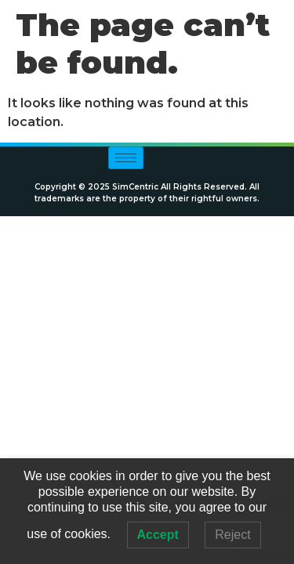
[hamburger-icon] (125, 157)
